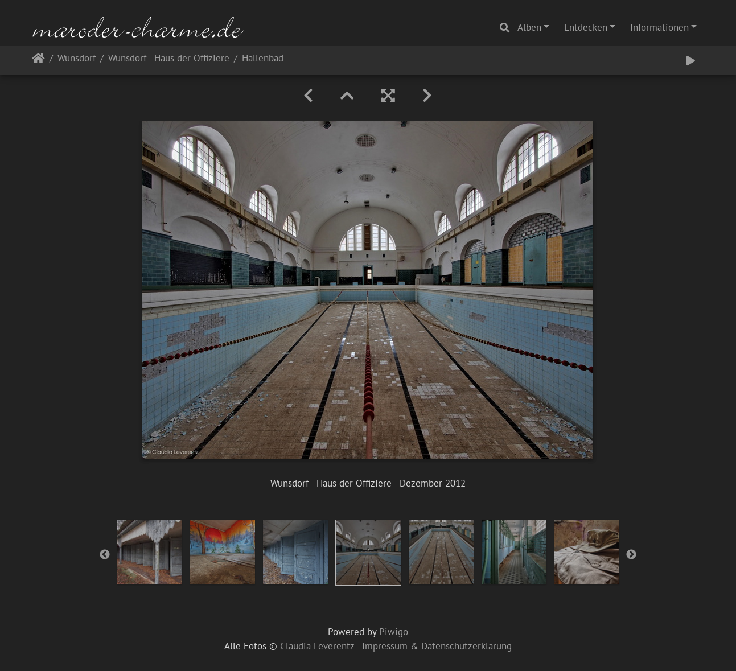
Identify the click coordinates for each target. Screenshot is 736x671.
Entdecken (585, 27)
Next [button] (631, 555)
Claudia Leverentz (317, 646)
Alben (529, 27)
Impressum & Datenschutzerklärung (437, 646)
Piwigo (393, 631)
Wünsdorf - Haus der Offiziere (168, 58)
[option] (149, 552)
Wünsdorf (76, 58)
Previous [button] (104, 555)
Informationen (659, 27)
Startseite (38, 60)
